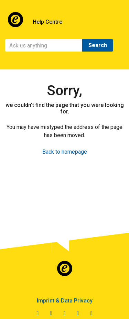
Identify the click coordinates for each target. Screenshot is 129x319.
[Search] (44, 45)
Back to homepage (64, 151)
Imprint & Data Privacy (65, 300)
